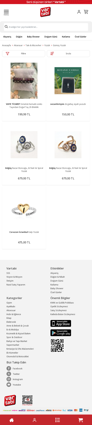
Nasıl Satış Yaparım (15, 284)
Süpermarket (12, 344)
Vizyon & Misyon (14, 276)
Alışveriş (7, 36)
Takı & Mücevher (33, 45)
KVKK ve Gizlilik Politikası (62, 302)
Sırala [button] (68, 53)
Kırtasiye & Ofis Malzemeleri (20, 348)
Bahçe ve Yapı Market (16, 341)
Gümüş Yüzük (59, 45)
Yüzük (47, 45)
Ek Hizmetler (12, 352)
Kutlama (66, 36)
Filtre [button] (23, 53)
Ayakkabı (10, 306)
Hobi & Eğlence (13, 314)
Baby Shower (33, 36)
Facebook (14, 368)
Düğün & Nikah (57, 276)
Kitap (8, 318)
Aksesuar (18, 45)
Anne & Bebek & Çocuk (17, 325)
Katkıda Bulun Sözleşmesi (62, 314)
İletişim (9, 280)
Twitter (13, 374)
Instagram (14, 379)
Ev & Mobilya (12, 329)
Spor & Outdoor (14, 337)
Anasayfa (6, 45)
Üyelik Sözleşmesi (59, 306)
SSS (8, 273)
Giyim (9, 302)
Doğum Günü (50, 36)
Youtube (13, 384)
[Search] (46, 27)
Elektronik (11, 321)
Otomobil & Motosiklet (17, 356)
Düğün (19, 36)
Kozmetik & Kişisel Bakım (18, 333)
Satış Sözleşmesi (58, 310)
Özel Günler (80, 36)
